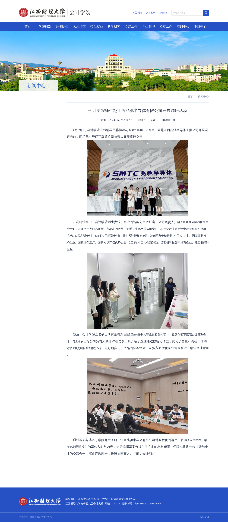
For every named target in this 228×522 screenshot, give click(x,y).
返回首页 (204, 517)
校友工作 (165, 26)
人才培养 (79, 26)
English (163, 12)
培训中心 (183, 26)
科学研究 (114, 26)
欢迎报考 (137, 12)
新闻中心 (36, 85)
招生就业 (96, 26)
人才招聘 (151, 12)
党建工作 (131, 26)
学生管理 (148, 26)
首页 (28, 26)
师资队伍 (62, 26)
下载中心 (200, 26)
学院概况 (45, 26)
